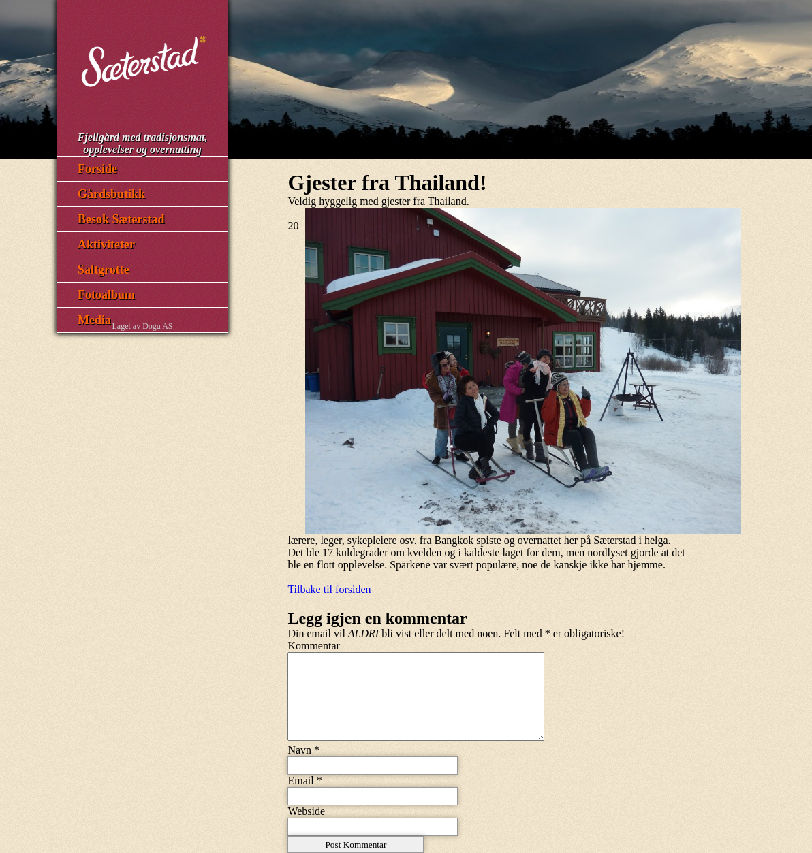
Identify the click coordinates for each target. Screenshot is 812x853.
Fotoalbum (106, 295)
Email (300, 780)
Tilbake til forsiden (329, 589)
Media (94, 320)
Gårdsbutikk (111, 194)
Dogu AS (157, 326)
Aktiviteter (106, 244)
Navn (299, 750)
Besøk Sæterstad (121, 219)
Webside (306, 811)
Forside (97, 169)
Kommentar (313, 645)
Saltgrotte (103, 269)
